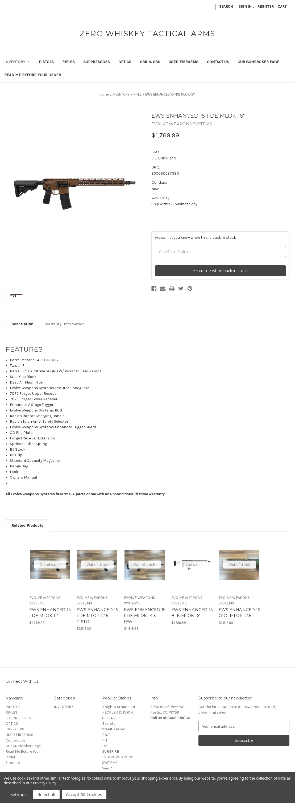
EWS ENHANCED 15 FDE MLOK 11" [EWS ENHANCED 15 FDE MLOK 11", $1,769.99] (50, 612)
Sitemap (13, 762)
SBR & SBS (150, 61)
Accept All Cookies (84, 794)
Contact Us (218, 61)
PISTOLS (46, 61)
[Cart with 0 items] (282, 6)
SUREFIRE (110, 751)
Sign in (245, 6)
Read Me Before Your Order (32, 74)
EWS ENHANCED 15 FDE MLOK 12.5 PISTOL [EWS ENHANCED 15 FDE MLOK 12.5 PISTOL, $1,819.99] (97, 615)
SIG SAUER (111, 718)
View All (108, 768)
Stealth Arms (113, 729)
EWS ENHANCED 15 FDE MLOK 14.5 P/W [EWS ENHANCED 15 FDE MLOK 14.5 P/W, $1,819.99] (145, 615)
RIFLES (68, 61)
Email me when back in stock (220, 270)
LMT (105, 746)
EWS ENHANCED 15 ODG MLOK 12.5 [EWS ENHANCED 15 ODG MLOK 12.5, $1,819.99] (239, 612)
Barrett (108, 723)
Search (226, 6)
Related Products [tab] (27, 525)
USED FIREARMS (183, 61)
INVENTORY (17, 61)
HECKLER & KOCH (117, 712)
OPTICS (124, 61)
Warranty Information (65, 324)
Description (22, 324)
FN (104, 740)
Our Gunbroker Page (258, 61)
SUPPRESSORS (96, 61)
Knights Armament (118, 707)
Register (265, 6)
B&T (106, 734)
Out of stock (50, 564)
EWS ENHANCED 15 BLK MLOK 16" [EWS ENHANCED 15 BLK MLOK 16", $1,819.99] (192, 612)
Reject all (46, 794)
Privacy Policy (44, 782)
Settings (18, 794)
